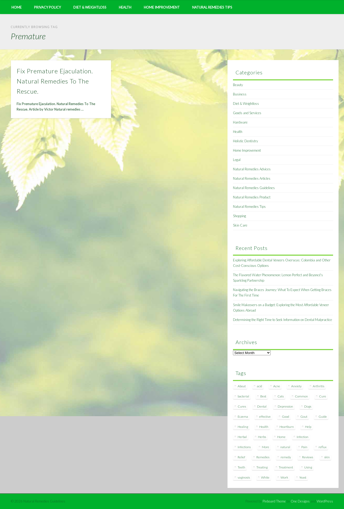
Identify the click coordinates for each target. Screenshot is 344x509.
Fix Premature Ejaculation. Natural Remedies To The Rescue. (55, 81)
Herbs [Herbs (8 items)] (262, 437)
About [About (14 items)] (242, 386)
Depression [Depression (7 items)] (285, 406)
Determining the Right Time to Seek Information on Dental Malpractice (282, 320)
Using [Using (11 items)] (308, 467)
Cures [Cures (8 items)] (242, 406)
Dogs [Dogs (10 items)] (307, 406)
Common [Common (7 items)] (301, 396)
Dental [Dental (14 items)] (262, 406)
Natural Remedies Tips (212, 7)
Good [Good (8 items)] (285, 416)
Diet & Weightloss (89, 7)
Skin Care (240, 225)
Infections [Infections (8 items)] (244, 447)
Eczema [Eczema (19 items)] (243, 416)
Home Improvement (162, 7)
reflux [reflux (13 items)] (323, 447)
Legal (237, 160)
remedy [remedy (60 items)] (286, 457)
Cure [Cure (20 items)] (322, 396)
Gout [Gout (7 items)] (303, 416)
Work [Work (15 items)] (284, 477)
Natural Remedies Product (251, 197)
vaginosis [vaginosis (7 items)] (244, 477)
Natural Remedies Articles (251, 178)
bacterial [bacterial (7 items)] (243, 396)
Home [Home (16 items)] (281, 437)
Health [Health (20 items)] (263, 427)
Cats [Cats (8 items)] (280, 396)
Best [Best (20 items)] (263, 396)
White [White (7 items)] (265, 477)
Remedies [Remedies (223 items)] (262, 457)
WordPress (325, 501)
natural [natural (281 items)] (285, 447)
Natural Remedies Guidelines (254, 188)
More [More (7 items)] (265, 447)
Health (125, 7)
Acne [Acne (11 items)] (276, 386)
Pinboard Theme (274, 501)
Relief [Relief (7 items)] (241, 457)
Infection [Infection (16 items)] (302, 437)
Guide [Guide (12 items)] (323, 416)
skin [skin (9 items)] (327, 457)
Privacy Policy (47, 7)
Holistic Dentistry (245, 141)
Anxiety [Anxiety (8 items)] (296, 386)
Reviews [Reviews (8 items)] (307, 457)
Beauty (238, 85)
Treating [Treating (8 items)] (262, 467)
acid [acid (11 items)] (259, 386)
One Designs (300, 501)
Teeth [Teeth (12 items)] (241, 467)
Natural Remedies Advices (252, 169)
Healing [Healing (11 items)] (243, 427)
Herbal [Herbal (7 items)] (242, 437)
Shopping (239, 216)
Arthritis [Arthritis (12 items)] (318, 386)
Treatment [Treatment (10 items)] (286, 467)
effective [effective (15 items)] (265, 416)
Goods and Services (247, 113)
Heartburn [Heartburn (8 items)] (287, 427)
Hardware (240, 122)
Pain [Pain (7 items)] (304, 447)
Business (239, 94)
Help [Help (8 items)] (308, 427)
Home (16, 7)
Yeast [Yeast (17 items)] (302, 477)
